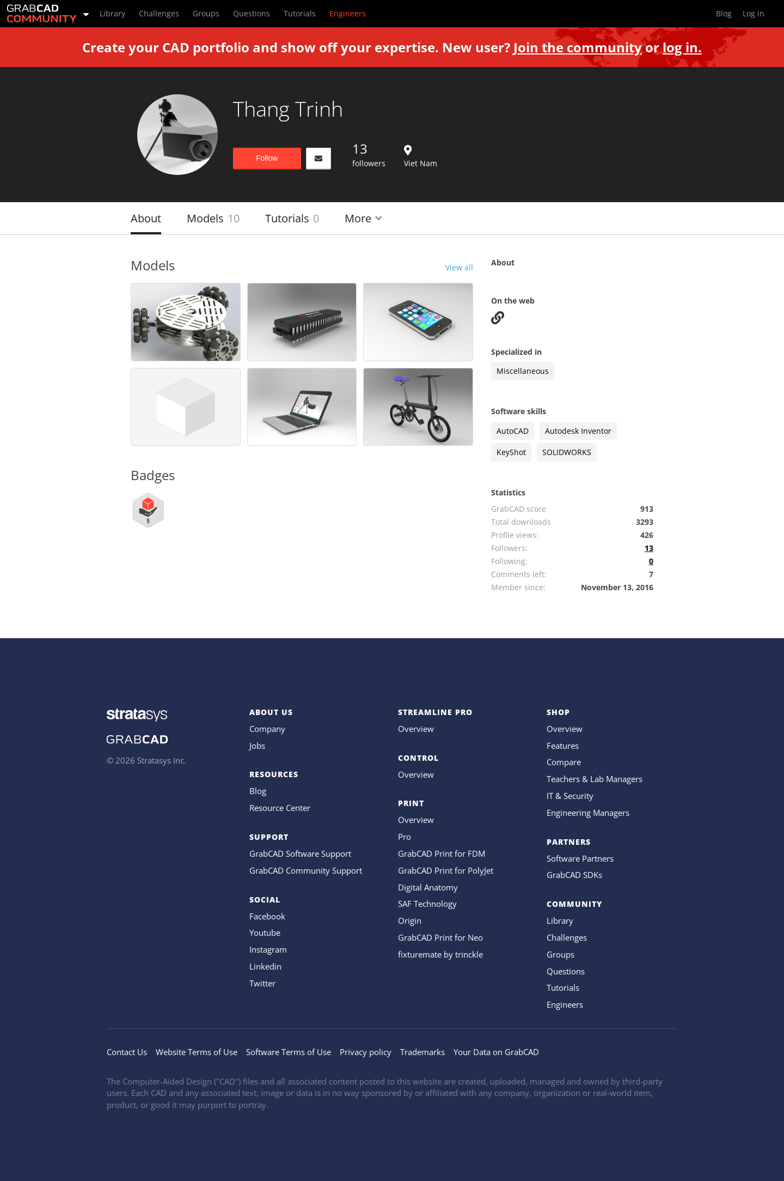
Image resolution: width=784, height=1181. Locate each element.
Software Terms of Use (288, 1051)
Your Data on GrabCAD (496, 1051)
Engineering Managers (588, 812)
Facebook (267, 916)
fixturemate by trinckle (440, 954)
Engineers (565, 1004)
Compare (564, 761)
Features (563, 745)
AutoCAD (513, 431)
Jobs (257, 745)
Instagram (268, 949)
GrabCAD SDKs (574, 874)
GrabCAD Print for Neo (440, 937)
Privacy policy (365, 1051)
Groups (560, 954)
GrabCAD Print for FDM (441, 853)
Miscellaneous (523, 371)
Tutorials (292, 218)
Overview (416, 728)
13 (649, 548)
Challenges (567, 937)
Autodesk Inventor (578, 431)
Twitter (262, 983)
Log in (753, 13)
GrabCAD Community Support (305, 870)
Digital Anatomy (428, 887)
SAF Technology (427, 903)
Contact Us (127, 1051)
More (363, 218)
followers (368, 154)
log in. (682, 47)
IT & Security (570, 795)
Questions (566, 971)
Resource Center (279, 807)
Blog (257, 790)
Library (560, 920)
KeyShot (511, 452)
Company (267, 728)
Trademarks (422, 1051)
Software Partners (580, 858)
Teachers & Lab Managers (594, 778)
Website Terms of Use (196, 1051)
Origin (409, 920)
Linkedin (265, 966)
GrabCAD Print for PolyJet (445, 870)
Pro (404, 836)
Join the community (577, 47)
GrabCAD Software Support (300, 853)
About (146, 218)
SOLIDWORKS (566, 452)
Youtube (264, 932)
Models (213, 218)
